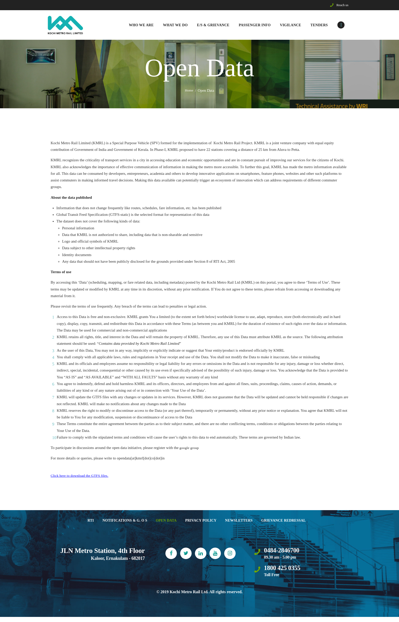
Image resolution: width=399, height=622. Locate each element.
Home (189, 92)
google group (189, 449)
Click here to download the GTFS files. (81, 477)
